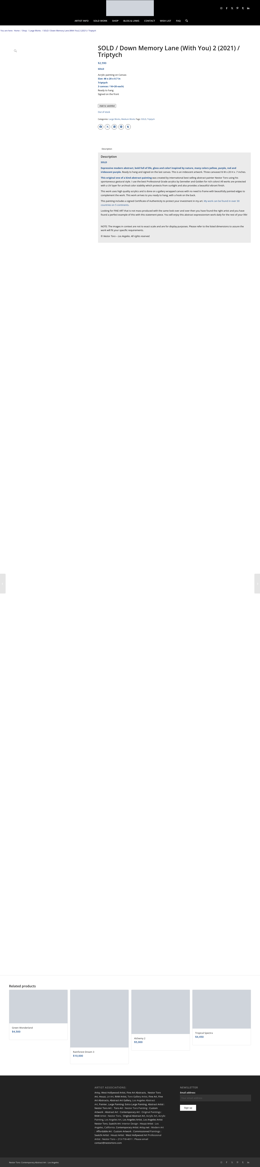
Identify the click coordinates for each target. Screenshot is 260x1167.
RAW (96, 1115)
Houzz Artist (146, 1123)
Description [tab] (107, 148)
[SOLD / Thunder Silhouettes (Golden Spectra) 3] (3, 584)
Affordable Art (104, 1131)
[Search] (185, 20)
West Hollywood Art (136, 1135)
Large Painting (116, 1104)
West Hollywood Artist (113, 1092)
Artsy (97, 1092)
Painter (103, 1104)
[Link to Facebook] (226, 8)
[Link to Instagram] (221, 8)
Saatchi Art (115, 1123)
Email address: (188, 1092)
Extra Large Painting (136, 1104)
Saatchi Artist (101, 1135)
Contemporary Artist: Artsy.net (132, 1127)
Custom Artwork (122, 1131)
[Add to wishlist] (107, 106)
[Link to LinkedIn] (248, 8)
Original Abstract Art (134, 1115)
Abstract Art (111, 1112)
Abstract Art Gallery (120, 1100)
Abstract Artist (155, 1104)
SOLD (143, 119)
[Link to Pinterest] (237, 8)
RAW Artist (120, 1096)
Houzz (102, 1096)
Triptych (151, 119)
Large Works (114, 119)
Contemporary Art (130, 1112)
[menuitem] (81, 20)
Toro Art (118, 1108)
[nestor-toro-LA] (130, 8)
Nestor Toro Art (102, 1108)
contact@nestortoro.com (108, 1142)
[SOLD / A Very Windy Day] (257, 584)
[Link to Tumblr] (243, 8)
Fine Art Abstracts (136, 1092)
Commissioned (141, 1131)
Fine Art (153, 1096)
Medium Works (128, 119)
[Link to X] (232, 8)
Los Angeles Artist (132, 1119)
